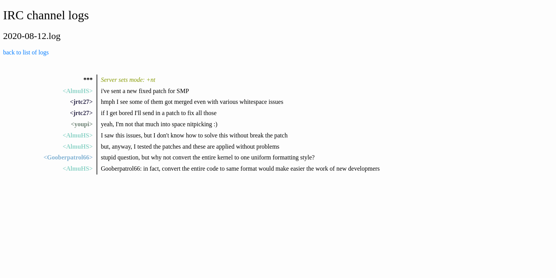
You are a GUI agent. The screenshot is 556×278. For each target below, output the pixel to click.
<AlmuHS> (78, 91)
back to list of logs (26, 52)
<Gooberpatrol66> (68, 157)
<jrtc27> (81, 101)
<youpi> (82, 124)
